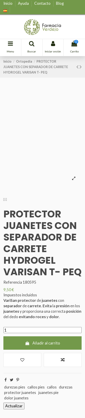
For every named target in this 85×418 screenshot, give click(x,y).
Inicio (8, 3)
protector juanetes (20, 392)
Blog (60, 3)
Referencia (12, 282)
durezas (66, 387)
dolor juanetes (16, 398)
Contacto (42, 3)
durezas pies (14, 387)
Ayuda (23, 3)
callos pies (36, 387)
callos (52, 387)
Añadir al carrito (42, 343)
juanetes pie (48, 392)
